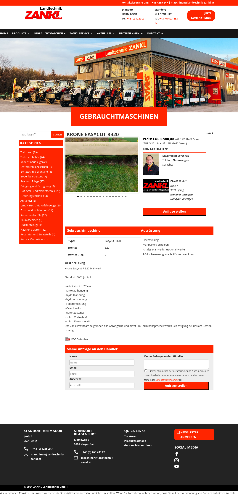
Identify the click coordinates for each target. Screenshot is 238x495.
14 (119, 196)
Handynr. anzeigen (181, 199)
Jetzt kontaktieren (201, 16)
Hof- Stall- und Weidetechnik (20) (40, 191)
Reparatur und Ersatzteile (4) (37, 234)
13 (116, 196)
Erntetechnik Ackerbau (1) (36, 167)
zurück (209, 133)
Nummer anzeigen (181, 194)
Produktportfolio (135, 441)
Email (73, 367)
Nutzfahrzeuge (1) (31, 225)
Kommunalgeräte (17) (33, 215)
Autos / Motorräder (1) (34, 239)
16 (125, 196)
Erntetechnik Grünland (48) (36, 171)
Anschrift (75, 379)
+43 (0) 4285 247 (137, 18)
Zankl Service (79, 33)
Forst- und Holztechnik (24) (36, 210)
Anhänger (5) (28, 200)
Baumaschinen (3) (31, 220)
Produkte (19, 33)
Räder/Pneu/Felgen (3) (33, 162)
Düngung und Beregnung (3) (37, 186)
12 (113, 196)
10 (106, 196)
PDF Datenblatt (80, 339)
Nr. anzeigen (181, 160)
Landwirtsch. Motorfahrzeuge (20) (40, 205)
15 (122, 196)
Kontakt (153, 33)
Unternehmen (129, 33)
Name (73, 356)
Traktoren (130, 436)
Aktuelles (104, 33)
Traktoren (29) (29, 152)
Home (4, 33)
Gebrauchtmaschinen (49, 33)
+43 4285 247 (160, 2)
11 (110, 196)
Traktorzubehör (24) (32, 157)
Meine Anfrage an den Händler (163, 356)
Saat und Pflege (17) (32, 181)
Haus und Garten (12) (33, 229)
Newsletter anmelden (189, 434)
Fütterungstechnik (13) (34, 196)
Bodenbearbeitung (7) (33, 176)
